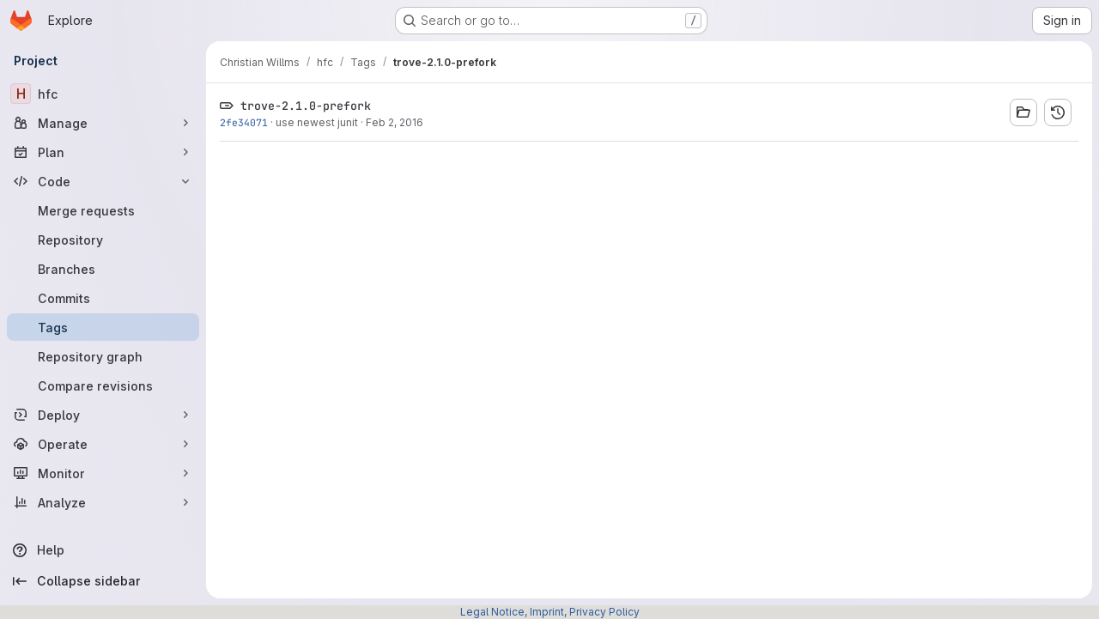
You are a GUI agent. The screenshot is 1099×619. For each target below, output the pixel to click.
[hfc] (103, 93)
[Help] (103, 550)
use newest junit (317, 122)
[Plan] (103, 152)
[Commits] (103, 298)
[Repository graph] (103, 356)
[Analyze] (103, 502)
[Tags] (103, 327)
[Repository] (103, 239)
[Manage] (103, 123)
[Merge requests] (103, 210)
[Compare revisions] (103, 385)
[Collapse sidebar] (103, 581)
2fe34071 (244, 122)
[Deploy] (103, 414)
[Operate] (103, 444)
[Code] (103, 181)
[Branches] (103, 268)
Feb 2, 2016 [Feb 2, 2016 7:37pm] (394, 122)
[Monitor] (103, 473)
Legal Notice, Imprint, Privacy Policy (550, 611)
